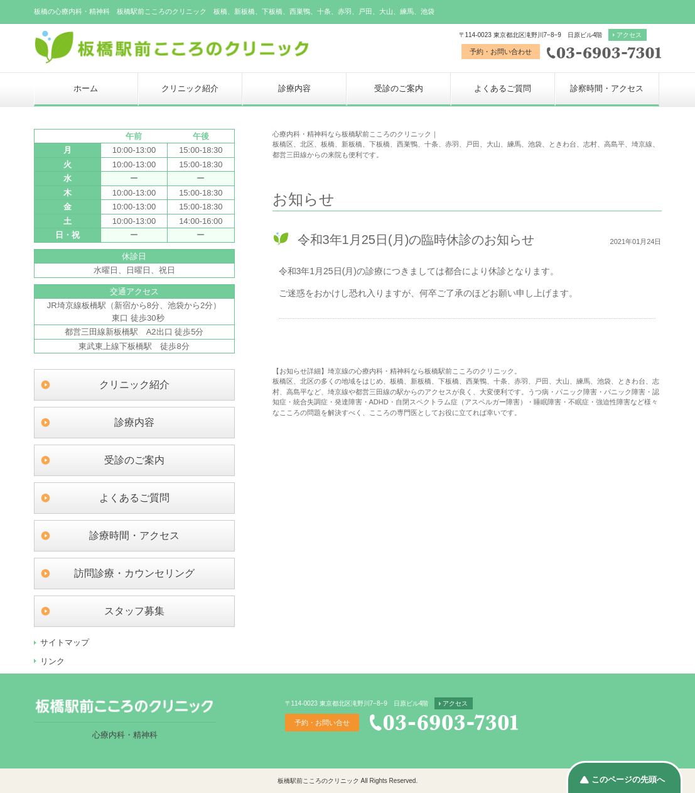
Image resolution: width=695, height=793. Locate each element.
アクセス (629, 34)
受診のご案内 (398, 88)
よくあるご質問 (502, 88)
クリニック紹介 (189, 88)
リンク (52, 661)
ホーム (85, 88)
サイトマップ (64, 642)
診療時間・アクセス (134, 535)
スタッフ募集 (134, 611)
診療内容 (294, 88)
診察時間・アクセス (607, 88)
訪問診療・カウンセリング (134, 573)
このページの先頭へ (628, 779)
